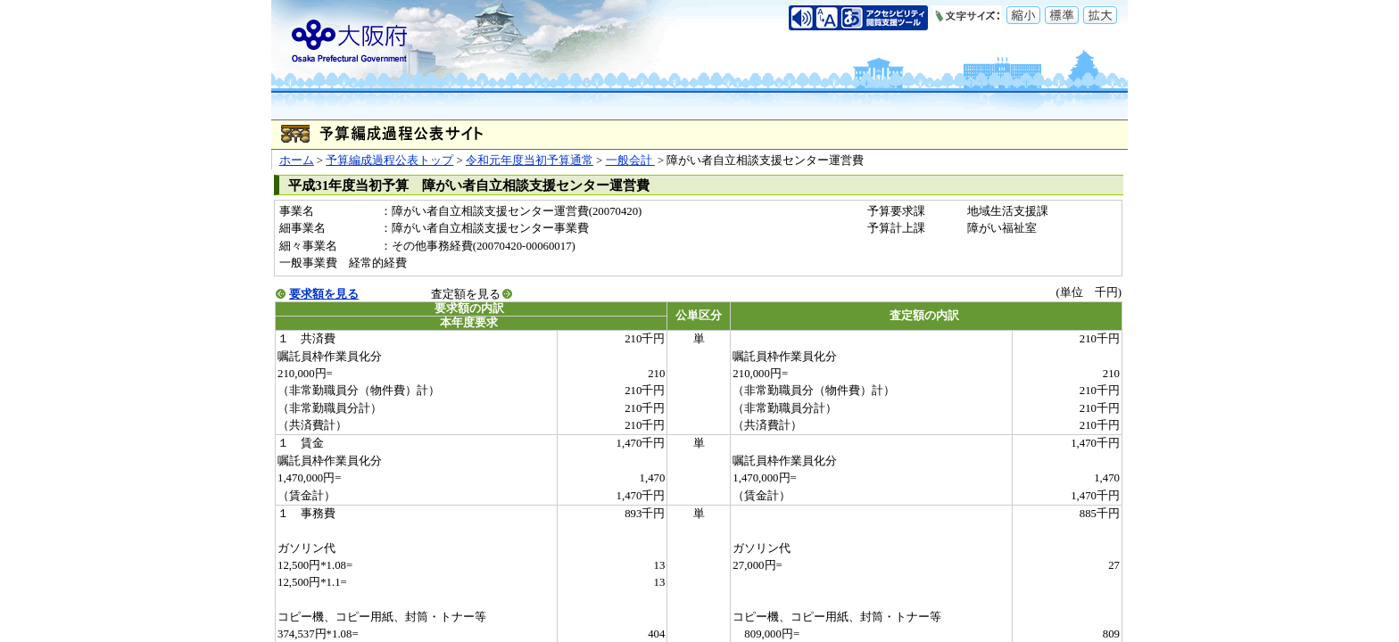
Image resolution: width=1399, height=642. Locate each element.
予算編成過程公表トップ (389, 160)
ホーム (296, 160)
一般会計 (630, 160)
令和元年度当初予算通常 (529, 160)
